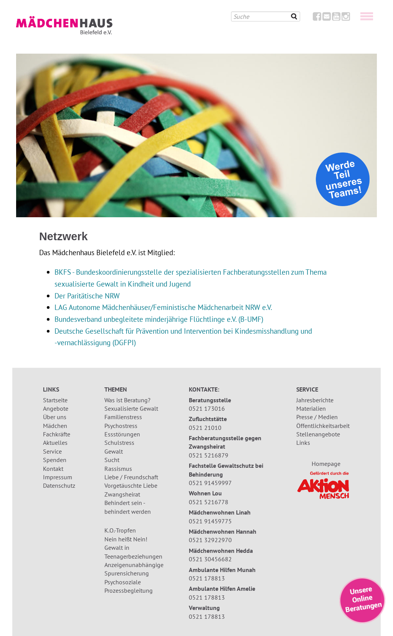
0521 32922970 (210, 540)
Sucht (111, 460)
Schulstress (119, 442)
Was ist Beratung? (127, 400)
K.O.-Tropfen (120, 530)
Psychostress (120, 425)
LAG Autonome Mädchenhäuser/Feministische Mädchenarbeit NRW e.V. (163, 307)
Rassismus (118, 468)
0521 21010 (205, 427)
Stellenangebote (318, 434)
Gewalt (113, 451)
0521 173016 (207, 408)
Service (52, 451)
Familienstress (123, 417)
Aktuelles (55, 442)
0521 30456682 (210, 559)
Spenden (54, 460)
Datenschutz (59, 485)
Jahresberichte (315, 400)
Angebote (55, 408)
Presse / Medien (317, 417)
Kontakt (53, 468)
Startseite (55, 400)
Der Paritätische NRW (87, 295)
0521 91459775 (210, 521)
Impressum (57, 477)
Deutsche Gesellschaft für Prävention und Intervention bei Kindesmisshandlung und (183, 331)
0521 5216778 (208, 502)
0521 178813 (207, 578)
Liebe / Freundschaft (131, 477)
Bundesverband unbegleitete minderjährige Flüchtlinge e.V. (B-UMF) (158, 319)
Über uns (54, 417)
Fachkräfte (56, 434)
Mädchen (55, 425)
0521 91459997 (210, 483)
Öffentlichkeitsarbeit (323, 425)
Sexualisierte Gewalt (131, 408)
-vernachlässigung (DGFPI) (95, 342)
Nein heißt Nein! (125, 539)
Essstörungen (122, 434)
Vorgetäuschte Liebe (130, 485)
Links (303, 442)
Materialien (311, 408)
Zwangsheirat (122, 494)
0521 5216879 (208, 455)
